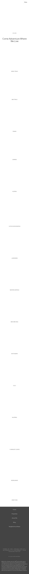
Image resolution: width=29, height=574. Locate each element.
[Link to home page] (2, 2)
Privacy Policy (19, 549)
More (25, 2)
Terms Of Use (8, 549)
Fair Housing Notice (17, 551)
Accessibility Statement (12, 550)
